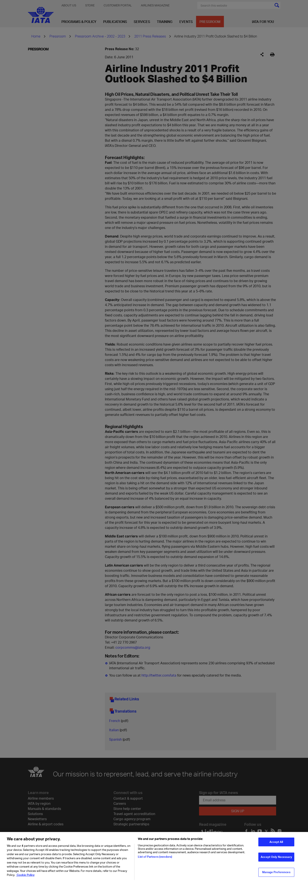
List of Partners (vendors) (155, 859)
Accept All (276, 844)
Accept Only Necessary (276, 859)
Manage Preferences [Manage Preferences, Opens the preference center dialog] (276, 874)
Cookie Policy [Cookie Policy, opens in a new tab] (25, 877)
